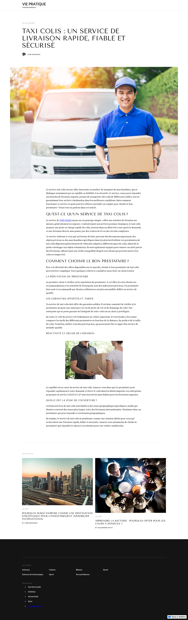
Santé (105, 570)
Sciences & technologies (32, 574)
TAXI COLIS (65, 220)
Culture (25, 509)
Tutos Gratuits (34, 606)
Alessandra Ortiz (105, 527)
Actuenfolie (33, 597)
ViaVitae (31, 592)
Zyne (30, 601)
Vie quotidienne (83, 574)
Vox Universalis (34, 587)
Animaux (26, 570)
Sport (51, 574)
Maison (79, 570)
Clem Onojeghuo (33, 54)
